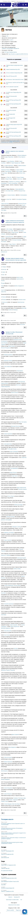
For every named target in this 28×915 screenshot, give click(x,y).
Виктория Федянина (5, 628)
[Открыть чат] (24, 911)
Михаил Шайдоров (22, 155)
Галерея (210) (25, 26)
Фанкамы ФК (17, 897)
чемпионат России (22, 203)
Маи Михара (8, 171)
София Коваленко (9, 165)
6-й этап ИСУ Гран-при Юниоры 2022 (13, 132)
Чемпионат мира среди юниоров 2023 (14, 124)
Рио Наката (3, 241)
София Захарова (13, 624)
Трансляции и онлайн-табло (12, 899)
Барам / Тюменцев (13, 799)
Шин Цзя (4, 269)
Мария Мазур (11, 346)
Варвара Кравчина (8, 354)
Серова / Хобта (4, 801)
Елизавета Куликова (8, 603)
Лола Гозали (7, 635)
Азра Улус (9, 199)
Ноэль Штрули (11, 496)
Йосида (2, 283)
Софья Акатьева (5, 203)
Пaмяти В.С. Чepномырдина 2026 (18, 1)
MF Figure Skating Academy (11, 52)
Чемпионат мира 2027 (5, 868)
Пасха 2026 (3, 884)
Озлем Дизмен (23, 195)
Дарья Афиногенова (21, 487)
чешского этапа (21, 299)
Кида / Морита (12, 244)
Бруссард (24, 308)
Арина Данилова (8, 444)
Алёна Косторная (8, 757)
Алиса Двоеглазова (12, 448)
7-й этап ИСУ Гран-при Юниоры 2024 (13, 100)
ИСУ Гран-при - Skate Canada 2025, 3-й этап (14, 79)
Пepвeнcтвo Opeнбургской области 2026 (9, 878)
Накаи (3, 272)
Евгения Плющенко (5, 347)
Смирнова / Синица (16, 526)
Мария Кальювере (18, 504)
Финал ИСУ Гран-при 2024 (11, 96)
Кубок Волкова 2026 (5, 857)
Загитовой (3, 593)
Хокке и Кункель (7, 540)
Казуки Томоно (9, 179)
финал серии (20, 277)
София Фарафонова (15, 162)
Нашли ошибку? (10, 910)
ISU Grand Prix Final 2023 (11, 110)
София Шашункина (5, 386)
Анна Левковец (10, 161)
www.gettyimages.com (12, 26)
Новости (10, 897)
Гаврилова (24, 457)
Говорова (12, 670)
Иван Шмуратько (12, 747)
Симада (4, 266)
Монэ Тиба (22, 173)
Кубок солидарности (19, 285)
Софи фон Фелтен (10, 516)
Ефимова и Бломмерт (9, 532)
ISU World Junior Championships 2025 (13, 92)
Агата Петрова (4, 342)
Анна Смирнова (7, 366)
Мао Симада (19, 171)
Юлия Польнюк (14, 392)
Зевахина (3, 670)
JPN (7, 36)
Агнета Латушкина (8, 787)
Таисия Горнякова (8, 433)
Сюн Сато (20, 179)
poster (6, 822)
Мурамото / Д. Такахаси (14, 181)
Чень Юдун (3, 210)
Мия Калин (18, 384)
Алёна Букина (20, 370)
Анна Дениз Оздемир (21, 199)
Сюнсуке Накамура (17, 239)
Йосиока (4, 299)
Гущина (8, 670)
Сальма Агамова (11, 195)
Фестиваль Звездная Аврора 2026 (7, 888)
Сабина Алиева (16, 568)
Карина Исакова (22, 165)
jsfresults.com (4, 251)
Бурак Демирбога (20, 189)
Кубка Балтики (21, 302)
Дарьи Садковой (15, 734)
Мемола (4, 297)
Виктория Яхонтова (15, 426)
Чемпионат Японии (5, 169)
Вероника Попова (8, 360)
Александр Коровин (21, 557)
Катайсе (10, 309)
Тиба (2, 285)
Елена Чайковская (9, 585)
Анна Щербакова (14, 468)
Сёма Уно (9, 177)
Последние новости (7, 819)
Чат (21, 899)
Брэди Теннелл (13, 472)
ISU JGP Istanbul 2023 (10, 114)
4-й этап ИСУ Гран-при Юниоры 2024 (13, 103)
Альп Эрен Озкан (9, 190)
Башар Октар (22, 190)
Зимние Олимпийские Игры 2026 (13, 69)
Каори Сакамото (20, 169)
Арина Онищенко (8, 793)
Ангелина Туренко (22, 489)
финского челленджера (6, 519)
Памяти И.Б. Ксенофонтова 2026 (7, 854)
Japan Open (14, 475)
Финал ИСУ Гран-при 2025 (11, 76)
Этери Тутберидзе (14, 451)
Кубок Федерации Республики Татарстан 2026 (10, 881)
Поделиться (18, 910)
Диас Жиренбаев (9, 157)
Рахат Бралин (22, 157)
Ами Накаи (4, 173)
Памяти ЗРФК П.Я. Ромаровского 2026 (8, 865)
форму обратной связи (14, 141)
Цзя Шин (16, 648)
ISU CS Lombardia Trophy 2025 (12, 86)
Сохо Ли (3, 290)
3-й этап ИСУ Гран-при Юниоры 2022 (13, 136)
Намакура (15, 309)
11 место (11, 39)
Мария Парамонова (14, 626)
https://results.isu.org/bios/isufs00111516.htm (18, 54)
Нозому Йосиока (9, 236)
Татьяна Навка (17, 585)
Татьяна (19, 26)
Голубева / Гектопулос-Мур (19, 798)
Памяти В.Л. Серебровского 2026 (7, 891)
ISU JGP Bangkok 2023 (10, 118)
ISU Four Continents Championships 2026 (14, 72)
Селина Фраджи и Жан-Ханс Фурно (12, 804)
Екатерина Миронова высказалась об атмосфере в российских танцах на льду (11, 829)
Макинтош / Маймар (5, 555)
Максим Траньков (8, 761)
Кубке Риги (3, 291)
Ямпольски (4, 302)
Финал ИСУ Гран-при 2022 (11, 128)
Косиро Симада (20, 177)
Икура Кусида (15, 232)
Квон (3, 274)
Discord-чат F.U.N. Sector (14, 904)
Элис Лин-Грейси (23, 422)
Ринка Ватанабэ (7, 630)
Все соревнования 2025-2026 (6, 870)
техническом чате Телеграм (7, 142)
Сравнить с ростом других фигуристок (10, 48)
